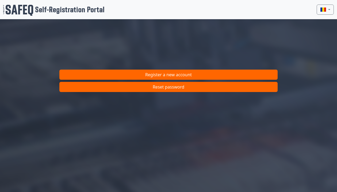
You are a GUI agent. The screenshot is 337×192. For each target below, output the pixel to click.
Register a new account (168, 75)
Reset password (168, 87)
